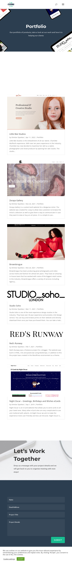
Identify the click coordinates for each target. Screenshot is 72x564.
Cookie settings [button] (9, 559)
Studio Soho (15, 305)
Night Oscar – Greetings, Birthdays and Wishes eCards (34, 401)
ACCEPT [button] (20, 559)
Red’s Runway (15, 343)
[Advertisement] (36, 68)
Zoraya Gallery (16, 200)
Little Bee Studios (17, 134)
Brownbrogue (15, 264)
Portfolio (40, 137)
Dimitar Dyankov (18, 137)
